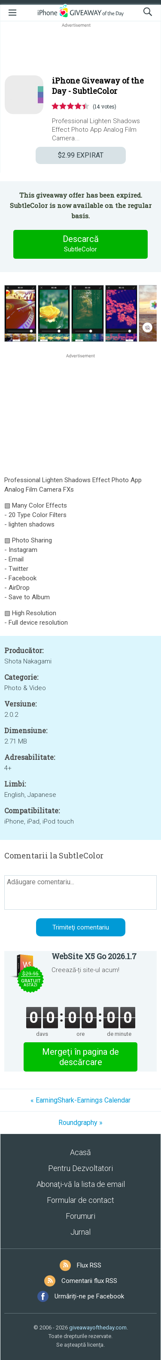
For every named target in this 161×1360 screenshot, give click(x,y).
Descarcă (80, 244)
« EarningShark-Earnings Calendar (80, 1100)
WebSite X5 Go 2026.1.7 (94, 956)
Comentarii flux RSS (89, 1281)
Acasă (80, 1152)
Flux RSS (89, 1265)
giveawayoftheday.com (98, 1327)
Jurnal (80, 1231)
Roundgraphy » (80, 1122)
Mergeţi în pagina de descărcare (80, 1057)
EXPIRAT (80, 155)
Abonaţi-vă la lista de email (80, 1184)
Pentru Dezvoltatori (80, 1168)
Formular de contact (80, 1200)
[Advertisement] (80, 49)
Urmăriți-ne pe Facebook (89, 1296)
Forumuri (80, 1216)
